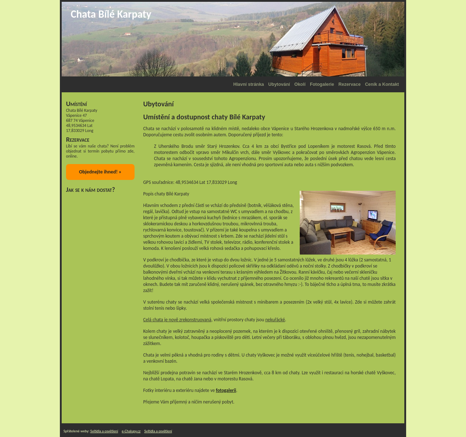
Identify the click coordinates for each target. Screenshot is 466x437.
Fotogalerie (322, 84)
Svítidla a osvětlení (104, 431)
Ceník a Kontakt (382, 84)
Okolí (299, 84)
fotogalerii (226, 390)
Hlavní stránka (248, 84)
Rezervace (349, 84)
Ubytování (279, 84)
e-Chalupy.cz (131, 431)
